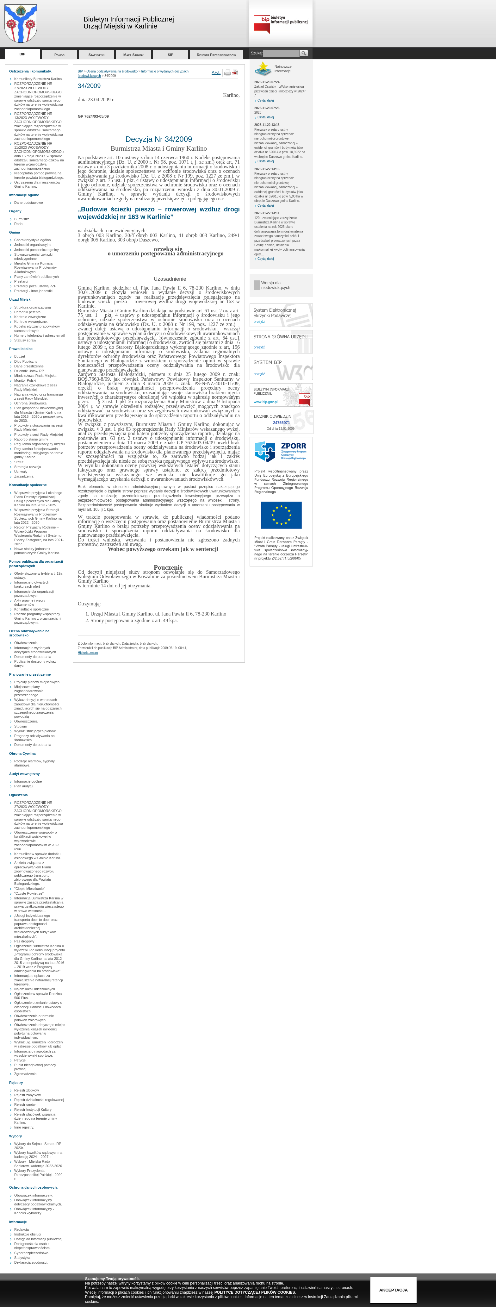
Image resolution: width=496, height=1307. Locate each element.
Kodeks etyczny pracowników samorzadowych (37, 328)
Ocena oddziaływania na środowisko (112, 71)
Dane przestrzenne (29, 366)
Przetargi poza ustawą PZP (35, 286)
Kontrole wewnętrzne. (31, 321)
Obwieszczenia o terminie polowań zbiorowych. (34, 1018)
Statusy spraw (25, 340)
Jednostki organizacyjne (32, 245)
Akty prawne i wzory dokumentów (29, 602)
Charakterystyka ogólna (32, 240)
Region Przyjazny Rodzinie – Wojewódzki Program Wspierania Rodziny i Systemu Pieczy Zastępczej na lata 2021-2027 (39, 535)
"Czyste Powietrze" (29, 893)
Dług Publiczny (25, 361)
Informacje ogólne (28, 781)
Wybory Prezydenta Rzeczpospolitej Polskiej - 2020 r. (38, 1175)
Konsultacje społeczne (31, 609)
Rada (18, 224)
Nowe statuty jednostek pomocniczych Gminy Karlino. (37, 551)
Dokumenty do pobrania (32, 657)
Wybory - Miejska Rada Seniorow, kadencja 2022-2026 (38, 1163)
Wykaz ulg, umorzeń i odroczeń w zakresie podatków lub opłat (38, 1044)
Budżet (19, 356)
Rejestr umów (24, 1104)
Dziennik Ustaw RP (29, 371)
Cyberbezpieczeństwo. (31, 1253)
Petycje (20, 1060)
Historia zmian (88, 652)
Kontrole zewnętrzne (30, 317)
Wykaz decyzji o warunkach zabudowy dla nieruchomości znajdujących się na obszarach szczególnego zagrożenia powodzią (38, 708)
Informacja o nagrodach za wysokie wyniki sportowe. (34, 1053)
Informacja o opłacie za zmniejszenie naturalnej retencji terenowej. (38, 980)
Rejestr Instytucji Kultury (33, 1109)
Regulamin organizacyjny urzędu (39, 444)
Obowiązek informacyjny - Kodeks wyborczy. (34, 1211)
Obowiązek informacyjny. (33, 1195)
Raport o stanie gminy (31, 439)
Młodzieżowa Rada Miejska (35, 376)
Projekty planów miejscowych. (37, 682)
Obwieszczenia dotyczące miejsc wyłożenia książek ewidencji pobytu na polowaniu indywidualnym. (39, 1031)
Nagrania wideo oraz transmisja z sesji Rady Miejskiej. (38, 396)
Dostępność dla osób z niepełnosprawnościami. (32, 1246)
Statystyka (22, 1258)
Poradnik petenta (27, 312)
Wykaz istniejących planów (35, 731)
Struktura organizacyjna (32, 307)
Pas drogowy (24, 941)
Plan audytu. (24, 786)
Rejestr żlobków (26, 1090)
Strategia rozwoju (27, 467)
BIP (22, 54)
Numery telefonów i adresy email (39, 335)
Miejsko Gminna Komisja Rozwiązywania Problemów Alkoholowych (35, 267)
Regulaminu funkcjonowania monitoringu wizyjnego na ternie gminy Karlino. (38, 453)
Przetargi (21, 281)
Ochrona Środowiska (30, 403)
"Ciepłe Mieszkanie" (29, 889)
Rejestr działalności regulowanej (39, 1100)
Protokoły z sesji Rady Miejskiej (38, 434)
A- (219, 73)
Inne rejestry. (24, 1127)
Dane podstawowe (28, 202)
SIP (170, 55)
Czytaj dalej (265, 100)
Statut (18, 462)
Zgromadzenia (25, 1074)
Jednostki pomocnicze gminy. (36, 250)
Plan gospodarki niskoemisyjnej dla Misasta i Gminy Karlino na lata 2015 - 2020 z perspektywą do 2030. (38, 414)
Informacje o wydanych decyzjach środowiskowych (35, 650)
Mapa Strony (133, 55)
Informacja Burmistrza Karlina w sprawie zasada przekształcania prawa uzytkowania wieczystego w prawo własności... (39, 904)
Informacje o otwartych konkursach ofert (31, 584)
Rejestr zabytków (27, 1095)
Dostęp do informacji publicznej (38, 1239)
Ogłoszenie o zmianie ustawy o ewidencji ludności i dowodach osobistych (38, 1007)
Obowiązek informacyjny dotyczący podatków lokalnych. (38, 1202)
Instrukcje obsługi (27, 1234)
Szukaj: (257, 53)
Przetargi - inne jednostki (33, 291)
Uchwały (21, 471)
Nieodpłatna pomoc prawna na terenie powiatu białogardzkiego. (39, 175)
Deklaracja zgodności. (31, 1262)
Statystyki (97, 55)
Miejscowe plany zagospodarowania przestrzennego (28, 691)
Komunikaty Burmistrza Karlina (38, 79)
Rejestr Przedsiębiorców (216, 55)
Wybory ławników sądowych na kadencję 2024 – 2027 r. (38, 1155)
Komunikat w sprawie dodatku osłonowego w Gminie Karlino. (37, 856)
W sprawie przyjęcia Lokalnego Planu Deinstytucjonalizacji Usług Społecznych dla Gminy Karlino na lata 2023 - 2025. (38, 499)
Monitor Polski (25, 380)
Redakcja (21, 1229)
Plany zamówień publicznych (36, 276)
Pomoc (59, 55)
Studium (20, 726)
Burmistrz (21, 219)
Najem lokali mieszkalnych (34, 989)
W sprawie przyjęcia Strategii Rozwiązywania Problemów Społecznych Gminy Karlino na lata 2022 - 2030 (38, 516)
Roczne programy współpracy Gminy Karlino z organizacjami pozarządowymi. (37, 618)
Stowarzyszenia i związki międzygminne (33, 256)
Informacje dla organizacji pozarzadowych (34, 593)
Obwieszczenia (26, 643)
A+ (214, 72)
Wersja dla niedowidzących (275, 285)
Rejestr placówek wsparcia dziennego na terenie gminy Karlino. (35, 1118)
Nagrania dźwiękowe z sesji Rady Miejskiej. (35, 387)
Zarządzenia (24, 476)
